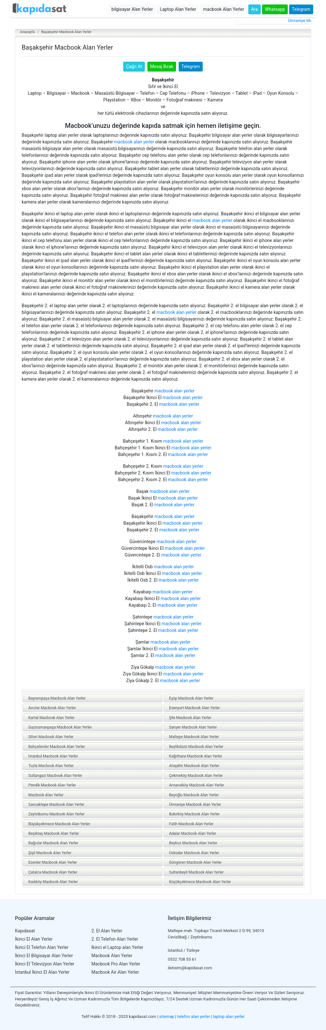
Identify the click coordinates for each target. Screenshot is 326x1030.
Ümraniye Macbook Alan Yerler (195, 804)
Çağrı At (134, 66)
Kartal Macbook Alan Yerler (51, 717)
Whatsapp (275, 9)
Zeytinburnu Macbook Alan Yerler (56, 814)
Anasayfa (27, 32)
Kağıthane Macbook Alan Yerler (195, 756)
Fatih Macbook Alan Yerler (191, 824)
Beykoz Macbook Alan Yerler (193, 843)
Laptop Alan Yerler (178, 9)
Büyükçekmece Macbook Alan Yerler (59, 824)
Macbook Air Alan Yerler (115, 972)
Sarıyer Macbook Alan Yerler (193, 727)
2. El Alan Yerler (106, 930)
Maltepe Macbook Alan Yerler (194, 737)
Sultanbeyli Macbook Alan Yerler (196, 872)
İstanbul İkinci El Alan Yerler (42, 972)
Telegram (301, 9)
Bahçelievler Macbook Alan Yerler (56, 746)
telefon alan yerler (193, 1016)
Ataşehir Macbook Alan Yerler (194, 766)
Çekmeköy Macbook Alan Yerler (196, 775)
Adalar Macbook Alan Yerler (192, 833)
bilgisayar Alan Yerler (132, 9)
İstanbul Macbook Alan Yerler (53, 756)
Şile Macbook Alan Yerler (190, 717)
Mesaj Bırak (162, 66)
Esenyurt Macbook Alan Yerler (194, 708)
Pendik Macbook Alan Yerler (52, 785)
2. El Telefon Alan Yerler (114, 939)
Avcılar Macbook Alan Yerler (52, 708)
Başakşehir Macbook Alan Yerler (66, 32)
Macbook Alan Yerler (45, 795)
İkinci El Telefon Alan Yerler (41, 947)
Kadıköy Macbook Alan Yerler (53, 882)
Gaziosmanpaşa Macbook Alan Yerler (60, 727)
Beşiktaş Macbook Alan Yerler (53, 833)
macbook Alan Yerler (223, 9)
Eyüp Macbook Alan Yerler (191, 698)
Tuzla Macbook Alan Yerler (51, 766)
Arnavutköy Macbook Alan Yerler (196, 785)
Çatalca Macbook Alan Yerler (52, 872)
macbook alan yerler (134, 141)
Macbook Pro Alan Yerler (115, 963)
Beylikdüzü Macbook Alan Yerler (196, 746)
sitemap (166, 1016)
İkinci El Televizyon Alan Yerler (44, 963)
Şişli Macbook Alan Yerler (49, 853)
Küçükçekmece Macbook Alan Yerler (200, 882)
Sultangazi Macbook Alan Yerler (55, 775)
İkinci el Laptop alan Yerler (117, 947)
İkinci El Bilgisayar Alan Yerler (44, 955)
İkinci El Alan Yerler (34, 939)
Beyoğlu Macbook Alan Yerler (194, 795)
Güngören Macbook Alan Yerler (195, 862)
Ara (254, 9)
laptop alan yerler (228, 1016)
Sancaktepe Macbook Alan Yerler (56, 804)
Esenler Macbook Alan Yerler (52, 862)
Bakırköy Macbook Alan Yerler (194, 814)
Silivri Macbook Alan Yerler (51, 737)
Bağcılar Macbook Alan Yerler (53, 843)
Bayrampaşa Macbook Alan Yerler (57, 698)
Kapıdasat (25, 930)
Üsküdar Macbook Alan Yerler (194, 853)
